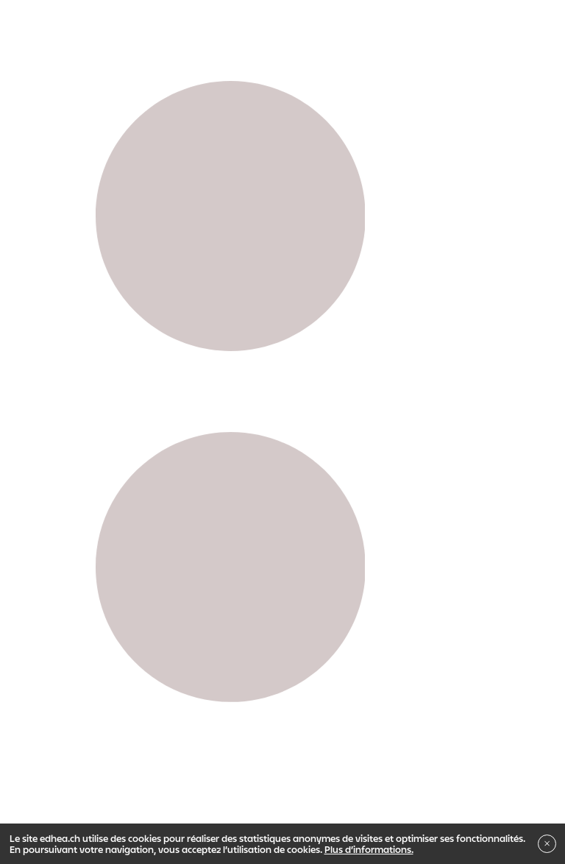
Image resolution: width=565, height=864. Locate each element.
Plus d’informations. (368, 849)
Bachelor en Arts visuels (118, 572)
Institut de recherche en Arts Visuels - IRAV (190, 597)
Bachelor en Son (227, 572)
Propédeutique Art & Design (125, 546)
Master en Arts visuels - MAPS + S (359, 572)
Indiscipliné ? (332, 597)
